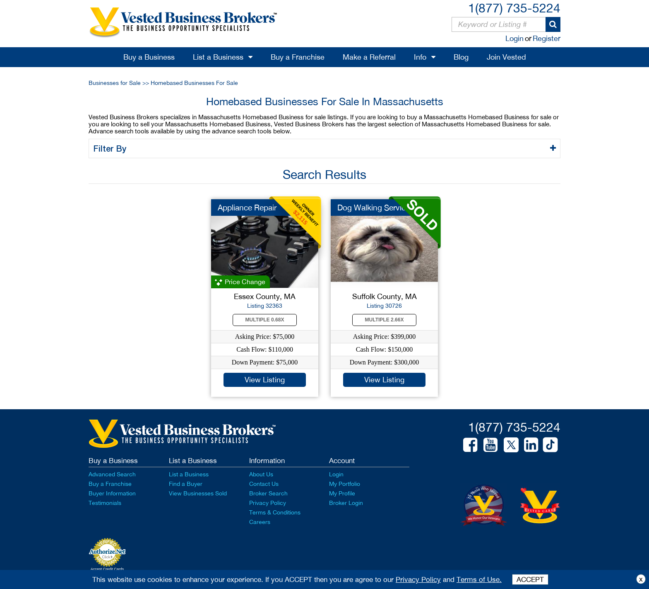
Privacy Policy (267, 503)
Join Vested (506, 57)
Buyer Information (112, 493)
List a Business (218, 57)
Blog (461, 57)
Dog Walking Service (373, 207)
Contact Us (264, 483)
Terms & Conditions (274, 512)
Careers (259, 522)
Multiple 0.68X (264, 320)
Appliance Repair (247, 207)
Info (420, 57)
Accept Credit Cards (107, 569)
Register (546, 38)
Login (514, 38)
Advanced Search (112, 474)
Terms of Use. (479, 579)
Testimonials (105, 503)
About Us (261, 474)
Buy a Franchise (297, 57)
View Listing (265, 379)
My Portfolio (344, 483)
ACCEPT (530, 579)
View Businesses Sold (198, 493)
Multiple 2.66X (384, 320)
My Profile (342, 493)
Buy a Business (149, 57)
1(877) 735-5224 (514, 7)
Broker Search (268, 493)
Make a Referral (369, 57)
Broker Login (346, 503)
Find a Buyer (185, 483)
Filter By (111, 148)
